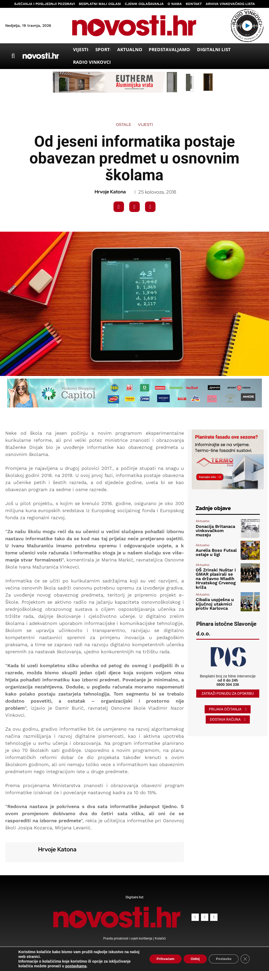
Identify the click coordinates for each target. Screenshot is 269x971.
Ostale (123, 125)
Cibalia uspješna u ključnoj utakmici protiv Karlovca (212, 601)
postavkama (75, 966)
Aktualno (202, 524)
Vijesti (145, 125)
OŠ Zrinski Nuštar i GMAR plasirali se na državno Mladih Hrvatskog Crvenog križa (214, 577)
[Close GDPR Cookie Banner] (245, 959)
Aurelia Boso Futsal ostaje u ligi (213, 552)
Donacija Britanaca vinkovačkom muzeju (215, 531)
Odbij (191, 959)
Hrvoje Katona (110, 192)
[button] (13, 56)
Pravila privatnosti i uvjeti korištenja (128, 938)
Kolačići (160, 938)
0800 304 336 (227, 681)
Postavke (222, 959)
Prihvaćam (159, 959)
